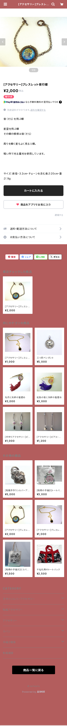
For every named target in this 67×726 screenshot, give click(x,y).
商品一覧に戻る (33, 670)
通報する (59, 215)
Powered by (33, 691)
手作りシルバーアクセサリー (19, 598)
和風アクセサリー (13, 609)
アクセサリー (10, 620)
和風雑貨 (8, 652)
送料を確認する (38, 110)
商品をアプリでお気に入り (33, 204)
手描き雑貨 (9, 642)
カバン (6, 631)
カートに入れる (33, 190)
